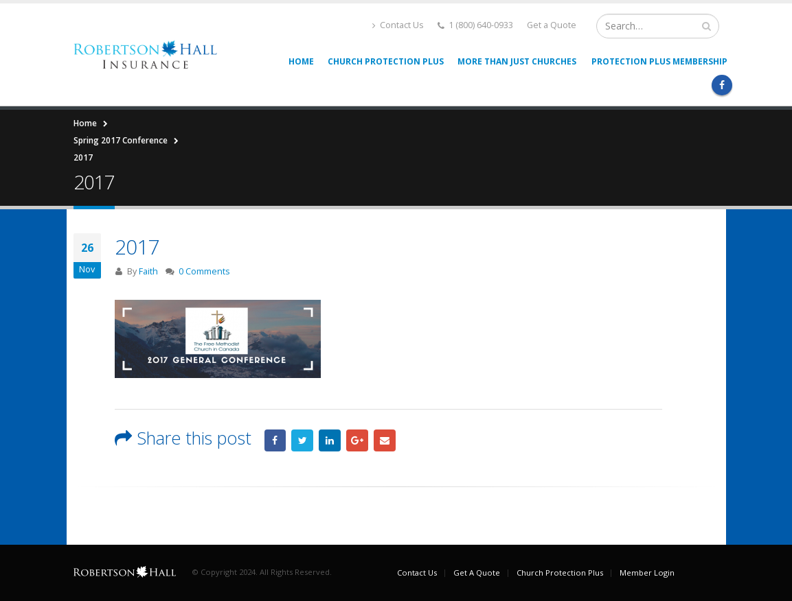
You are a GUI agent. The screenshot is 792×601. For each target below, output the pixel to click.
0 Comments (204, 271)
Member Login (647, 572)
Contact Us (398, 25)
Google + (357, 440)
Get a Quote (551, 25)
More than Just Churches (516, 61)
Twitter (302, 440)
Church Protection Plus (386, 61)
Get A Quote (476, 572)
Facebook (275, 440)
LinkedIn (330, 440)
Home (301, 61)
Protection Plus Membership (659, 61)
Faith (148, 271)
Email (385, 440)
